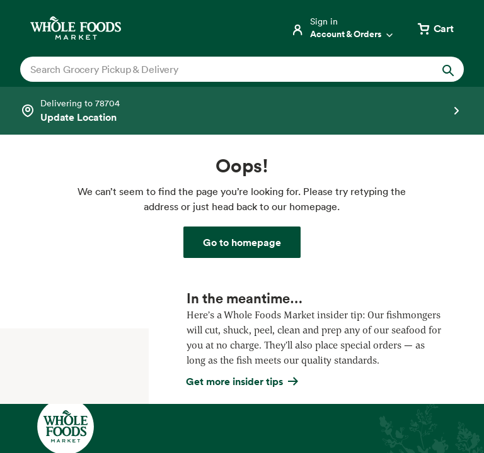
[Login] (343, 28)
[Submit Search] (448, 69)
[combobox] (221, 69)
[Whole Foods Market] (75, 28)
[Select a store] (242, 111)
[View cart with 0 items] (435, 28)
